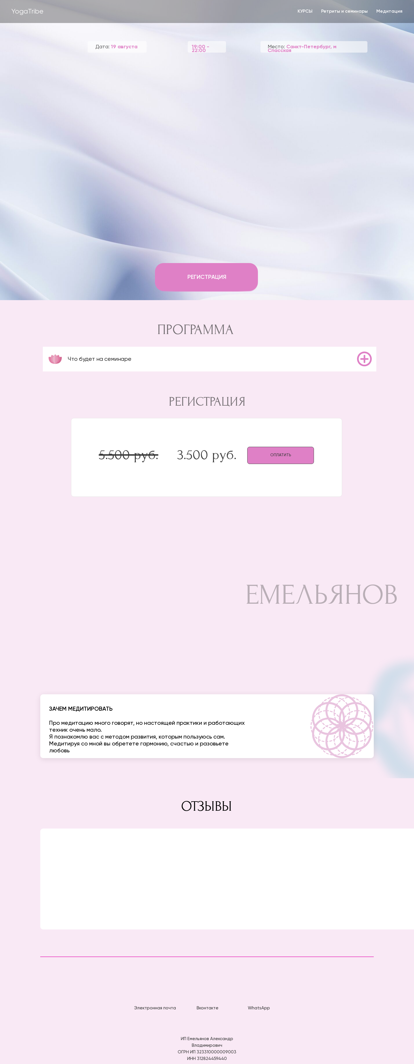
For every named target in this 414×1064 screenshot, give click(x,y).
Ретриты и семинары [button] (344, 11)
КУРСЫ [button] (305, 11)
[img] (207, 992)
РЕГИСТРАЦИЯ (206, 277)
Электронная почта (155, 1008)
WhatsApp (259, 1008)
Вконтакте (207, 1008)
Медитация (389, 11)
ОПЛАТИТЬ (280, 455)
